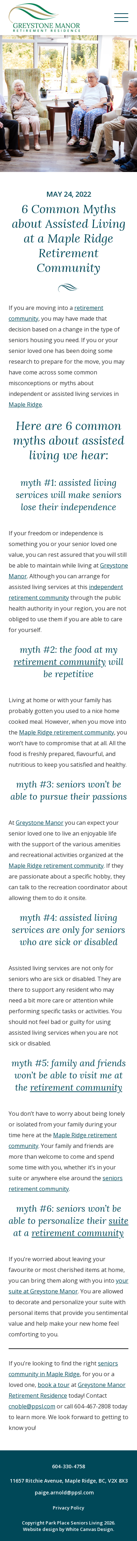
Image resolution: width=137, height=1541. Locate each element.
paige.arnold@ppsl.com (64, 1492)
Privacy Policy (68, 1507)
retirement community (60, 661)
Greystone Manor (39, 823)
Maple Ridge (25, 404)
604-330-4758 (68, 1466)
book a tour (54, 1385)
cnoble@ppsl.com (32, 1406)
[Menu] (121, 17)
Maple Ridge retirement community (66, 732)
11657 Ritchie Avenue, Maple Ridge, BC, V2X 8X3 (69, 1480)
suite (118, 1220)
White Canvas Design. (90, 1529)
